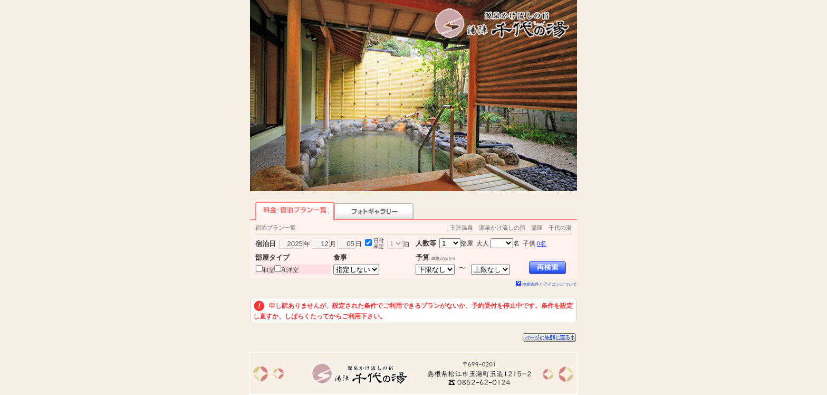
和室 (268, 270)
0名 (541, 243)
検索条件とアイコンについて (546, 284)
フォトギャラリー (374, 211)
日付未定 (378, 243)
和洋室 (290, 270)
